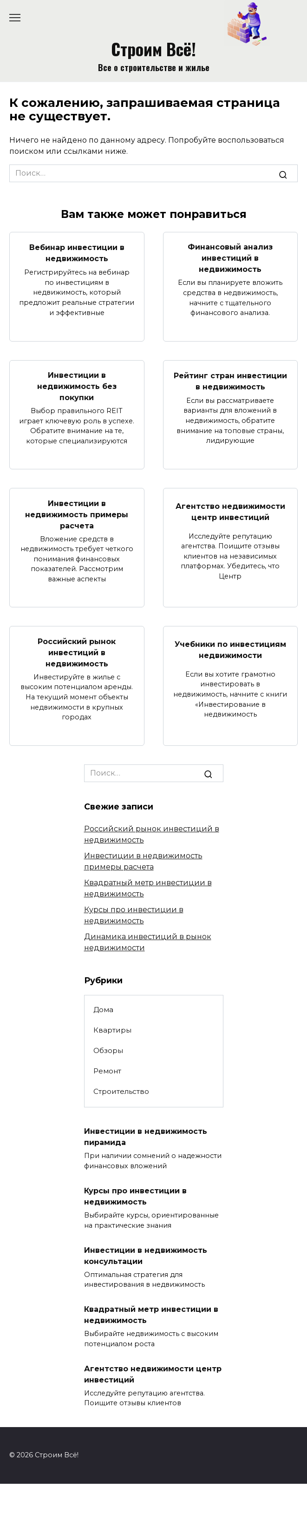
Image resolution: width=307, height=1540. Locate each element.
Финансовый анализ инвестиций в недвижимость (230, 258)
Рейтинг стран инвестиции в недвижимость (230, 381)
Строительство (121, 1091)
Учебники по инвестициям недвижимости (230, 649)
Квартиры (112, 1030)
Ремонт (107, 1070)
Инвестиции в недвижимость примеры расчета (76, 514)
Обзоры (108, 1050)
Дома (103, 1009)
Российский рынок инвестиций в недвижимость (77, 652)
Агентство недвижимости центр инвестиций (230, 511)
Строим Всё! (153, 48)
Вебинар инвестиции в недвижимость (76, 253)
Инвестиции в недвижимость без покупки (77, 386)
